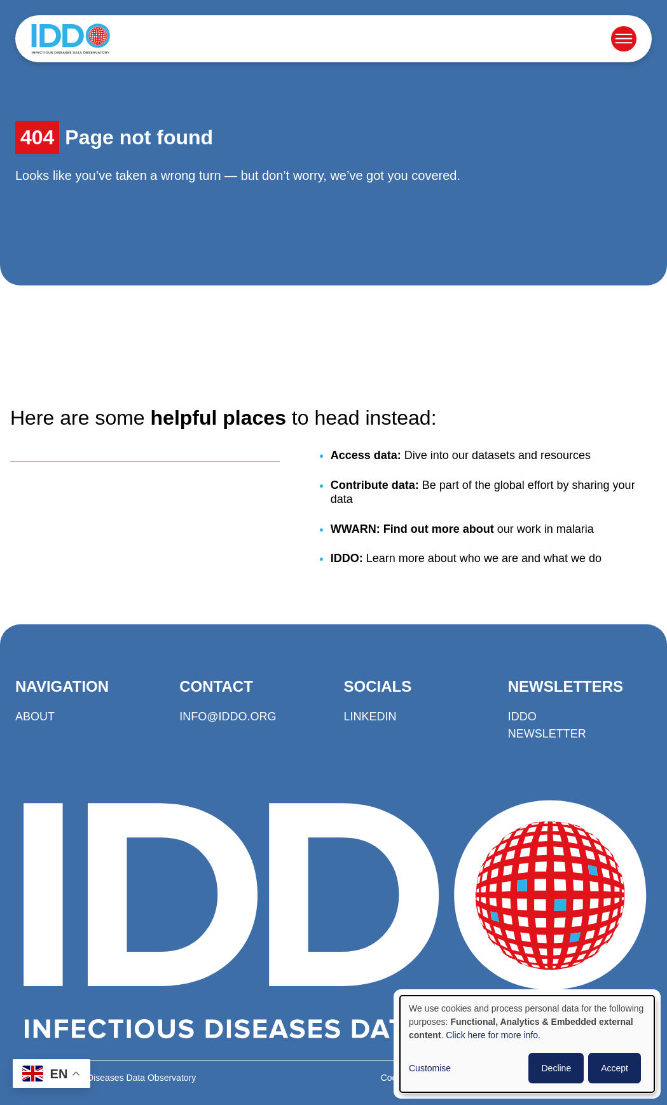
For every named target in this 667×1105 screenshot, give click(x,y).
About (35, 716)
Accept (614, 1068)
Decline (556, 1068)
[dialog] (527, 1044)
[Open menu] (623, 38)
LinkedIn (370, 716)
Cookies (397, 1078)
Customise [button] (430, 1068)
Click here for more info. (493, 1035)
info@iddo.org (227, 716)
